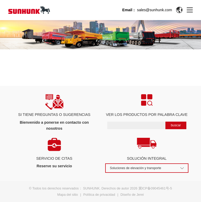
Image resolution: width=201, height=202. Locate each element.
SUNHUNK (91, 188)
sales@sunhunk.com (154, 10)
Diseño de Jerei (132, 195)
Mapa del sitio (67, 195)
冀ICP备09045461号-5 (155, 188)
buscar (176, 125)
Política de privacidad (99, 195)
